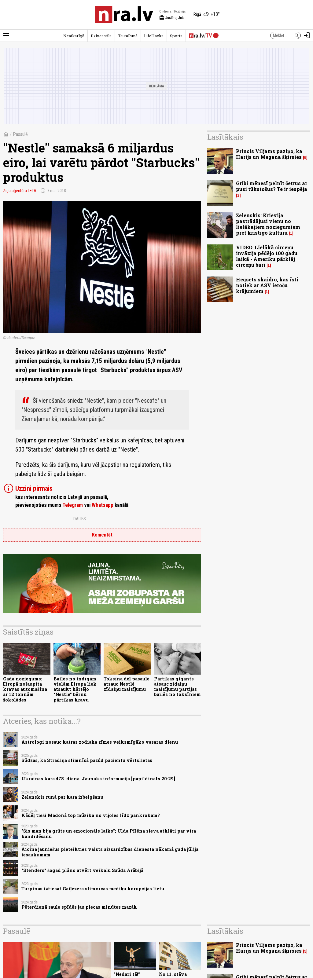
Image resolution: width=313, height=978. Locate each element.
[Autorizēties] (307, 35)
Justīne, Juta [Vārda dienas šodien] (172, 18)
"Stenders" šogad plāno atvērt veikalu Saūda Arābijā (82, 870)
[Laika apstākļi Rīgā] (206, 14)
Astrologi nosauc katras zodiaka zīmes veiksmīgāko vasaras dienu (99, 742)
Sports (176, 35)
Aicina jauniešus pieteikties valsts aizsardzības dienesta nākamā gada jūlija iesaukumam (109, 851)
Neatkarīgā (73, 35)
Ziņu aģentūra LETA (19, 190)
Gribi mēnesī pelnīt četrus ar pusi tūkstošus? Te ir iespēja (271, 186)
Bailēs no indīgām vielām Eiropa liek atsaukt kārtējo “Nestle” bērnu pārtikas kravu (75, 689)
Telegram (72, 505)
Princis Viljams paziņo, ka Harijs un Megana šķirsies (269, 154)
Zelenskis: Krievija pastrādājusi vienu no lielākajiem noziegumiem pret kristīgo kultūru (268, 224)
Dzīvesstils (101, 35)
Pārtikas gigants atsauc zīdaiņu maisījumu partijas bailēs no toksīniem (177, 687)
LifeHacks (154, 35)
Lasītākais (225, 137)
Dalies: (80, 518)
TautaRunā (128, 35)
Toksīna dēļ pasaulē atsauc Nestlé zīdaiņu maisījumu (126, 684)
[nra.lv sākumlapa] (124, 14)
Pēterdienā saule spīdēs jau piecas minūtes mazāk (79, 907)
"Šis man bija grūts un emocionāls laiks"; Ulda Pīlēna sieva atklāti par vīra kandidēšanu (108, 833)
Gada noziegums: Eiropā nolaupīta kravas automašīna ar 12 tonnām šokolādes (25, 689)
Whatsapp (102, 505)
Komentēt (102, 535)
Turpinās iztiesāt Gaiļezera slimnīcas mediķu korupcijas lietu (92, 889)
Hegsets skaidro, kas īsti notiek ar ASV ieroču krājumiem (267, 285)
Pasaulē (20, 134)
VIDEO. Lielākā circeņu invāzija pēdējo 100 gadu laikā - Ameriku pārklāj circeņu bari (266, 256)
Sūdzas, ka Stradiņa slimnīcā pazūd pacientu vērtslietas (86, 760)
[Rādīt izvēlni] (6, 35)
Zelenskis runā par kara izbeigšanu (62, 797)
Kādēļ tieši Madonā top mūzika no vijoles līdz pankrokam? (90, 815)
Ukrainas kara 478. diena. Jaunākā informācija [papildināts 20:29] (98, 779)
